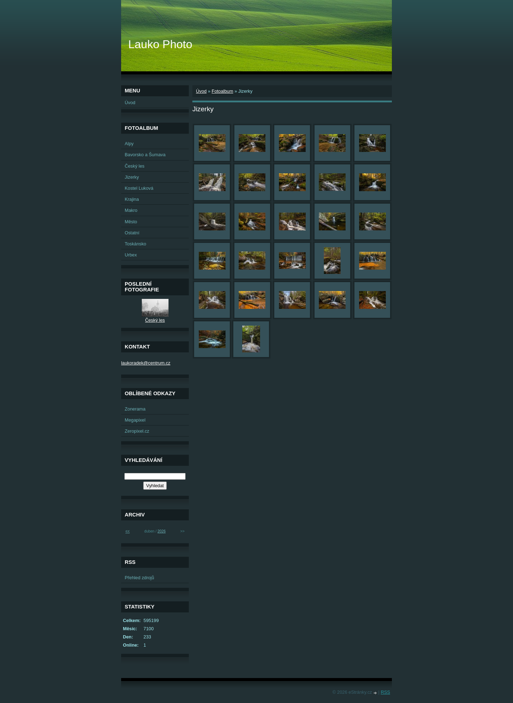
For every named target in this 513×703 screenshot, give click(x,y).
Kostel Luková (139, 188)
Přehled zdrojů (139, 577)
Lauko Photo (160, 44)
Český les (134, 166)
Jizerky (132, 177)
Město (131, 221)
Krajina (132, 199)
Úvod (201, 91)
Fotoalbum (222, 91)
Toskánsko (135, 243)
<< (127, 531)
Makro (131, 210)
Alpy (129, 143)
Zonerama (135, 409)
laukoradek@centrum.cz (145, 363)
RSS (385, 692)
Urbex (131, 255)
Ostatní (132, 232)
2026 (161, 531)
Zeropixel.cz (137, 431)
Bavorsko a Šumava (145, 154)
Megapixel (135, 420)
